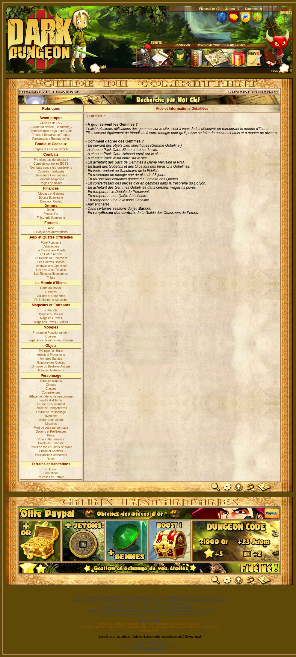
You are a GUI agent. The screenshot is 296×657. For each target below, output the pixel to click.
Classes (51, 388)
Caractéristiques (51, 380)
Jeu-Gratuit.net (179, 624)
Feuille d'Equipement (51, 404)
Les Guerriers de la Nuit (111, 624)
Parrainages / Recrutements (51, 138)
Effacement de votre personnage (51, 396)
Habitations (50, 473)
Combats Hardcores (51, 171)
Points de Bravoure (51, 443)
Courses (51, 336)
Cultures (51, 469)
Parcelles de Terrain (51, 477)
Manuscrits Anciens (51, 370)
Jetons (50, 210)
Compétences (51, 392)
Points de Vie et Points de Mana (51, 447)
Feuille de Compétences (51, 408)
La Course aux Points (51, 250)
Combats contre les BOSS (51, 163)
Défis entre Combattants (51, 175)
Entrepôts (51, 310)
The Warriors (86, 627)
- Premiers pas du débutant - (51, 159)
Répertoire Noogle (137, 627)
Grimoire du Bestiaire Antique (50, 366)
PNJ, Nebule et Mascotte (51, 300)
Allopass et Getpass (51, 193)
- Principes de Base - (51, 350)
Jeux (143, 624)
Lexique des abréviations (51, 232)
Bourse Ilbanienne (51, 197)
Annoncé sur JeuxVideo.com (184, 627)
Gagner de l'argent (116, 627)
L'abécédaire (51, 246)
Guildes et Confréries (51, 296)
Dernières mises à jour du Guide (50, 131)
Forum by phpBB (158, 627)
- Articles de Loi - (51, 123)
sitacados (100, 627)
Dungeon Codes (51, 201)
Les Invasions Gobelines (51, 266)
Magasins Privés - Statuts (51, 322)
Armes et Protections (51, 354)
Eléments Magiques (51, 179)
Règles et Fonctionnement (51, 149)
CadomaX (194, 624)
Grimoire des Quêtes (51, 362)
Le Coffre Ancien (51, 254)
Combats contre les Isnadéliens (51, 167)
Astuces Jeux (132, 624)
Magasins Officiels (51, 314)
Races (51, 458)
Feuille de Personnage (51, 412)
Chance (51, 384)
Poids (51, 435)
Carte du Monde (51, 288)
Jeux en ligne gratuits (159, 624)
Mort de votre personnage (51, 427)
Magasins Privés (51, 318)
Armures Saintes (51, 358)
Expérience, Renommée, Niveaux (51, 340)
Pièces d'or (51, 213)
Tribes (51, 277)
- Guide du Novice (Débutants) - (51, 127)
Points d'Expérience (51, 439)
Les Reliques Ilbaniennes (51, 273)
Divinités (51, 292)
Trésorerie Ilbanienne (51, 217)
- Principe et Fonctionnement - (51, 332)
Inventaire (51, 416)
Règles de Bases (51, 183)
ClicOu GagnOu (210, 627)
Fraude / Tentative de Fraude (51, 134)
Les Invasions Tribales (51, 270)
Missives (51, 423)
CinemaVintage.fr (149, 630)
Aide (51, 228)
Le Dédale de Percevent (51, 258)
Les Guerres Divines (51, 262)
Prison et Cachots (51, 451)
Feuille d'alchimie (51, 400)
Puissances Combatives (51, 455)
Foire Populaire (51, 242)
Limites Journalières (51, 420)
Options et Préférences (51, 431)
